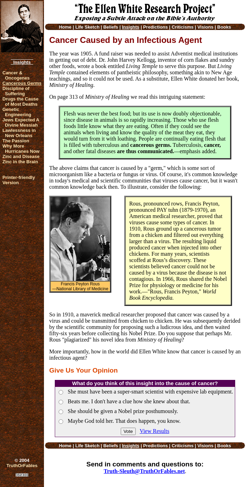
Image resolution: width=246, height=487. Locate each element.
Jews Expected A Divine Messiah (20, 122)
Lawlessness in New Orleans (19, 133)
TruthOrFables (22, 465)
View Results (154, 431)
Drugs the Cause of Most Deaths (20, 101)
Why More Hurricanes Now (20, 148)
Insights (22, 62)
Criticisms (183, 27)
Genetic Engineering (16, 112)
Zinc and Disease (20, 156)
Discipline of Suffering (15, 91)
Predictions (155, 27)
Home (65, 27)
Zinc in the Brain (20, 161)
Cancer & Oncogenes (16, 75)
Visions (205, 27)
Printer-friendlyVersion (18, 180)
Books (224, 27)
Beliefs (110, 27)
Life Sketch (87, 27)
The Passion (15, 140)
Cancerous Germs (22, 83)
